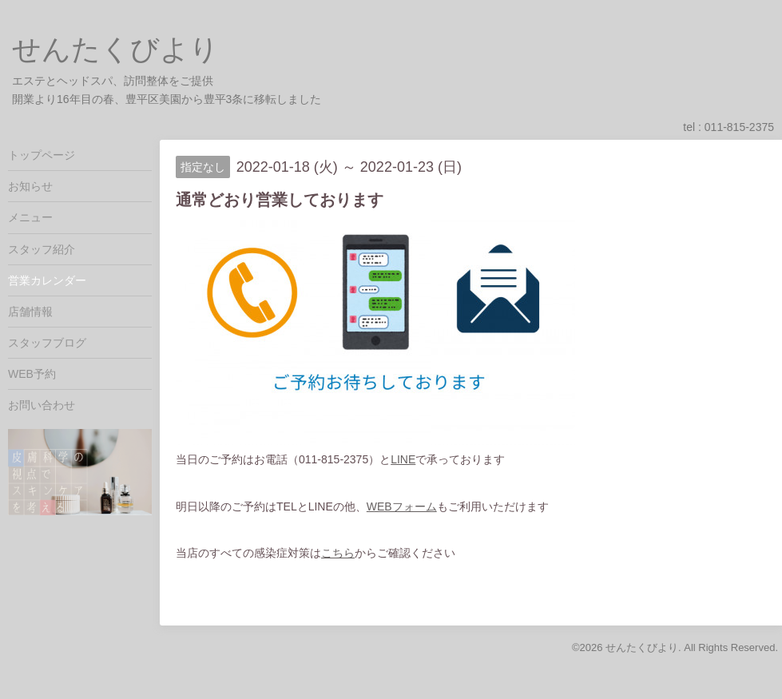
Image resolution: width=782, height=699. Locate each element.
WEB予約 (32, 373)
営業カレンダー (47, 280)
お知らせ (30, 186)
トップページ (41, 155)
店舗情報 (30, 311)
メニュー (30, 217)
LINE (403, 459)
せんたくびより (115, 49)
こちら (338, 552)
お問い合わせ (41, 405)
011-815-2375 (739, 127)
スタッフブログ (47, 342)
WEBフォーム (402, 506)
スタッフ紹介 (41, 249)
